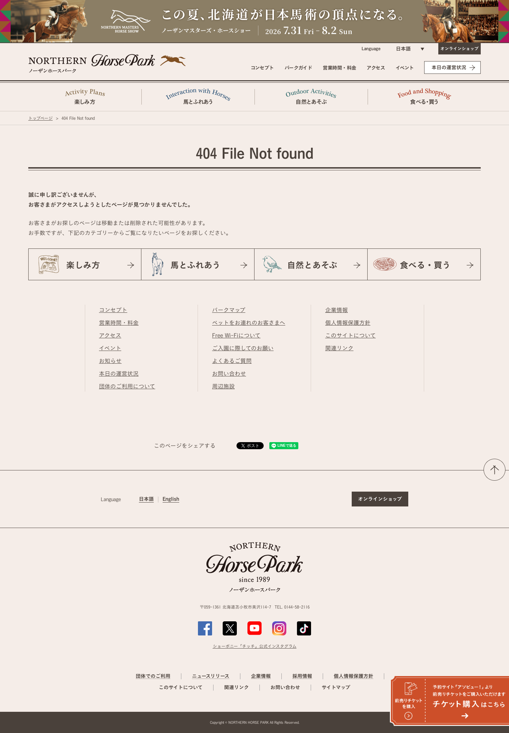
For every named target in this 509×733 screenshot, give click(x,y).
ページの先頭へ (494, 470)
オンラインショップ (459, 48)
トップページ (40, 118)
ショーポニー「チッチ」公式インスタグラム (255, 646)
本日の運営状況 (449, 67)
